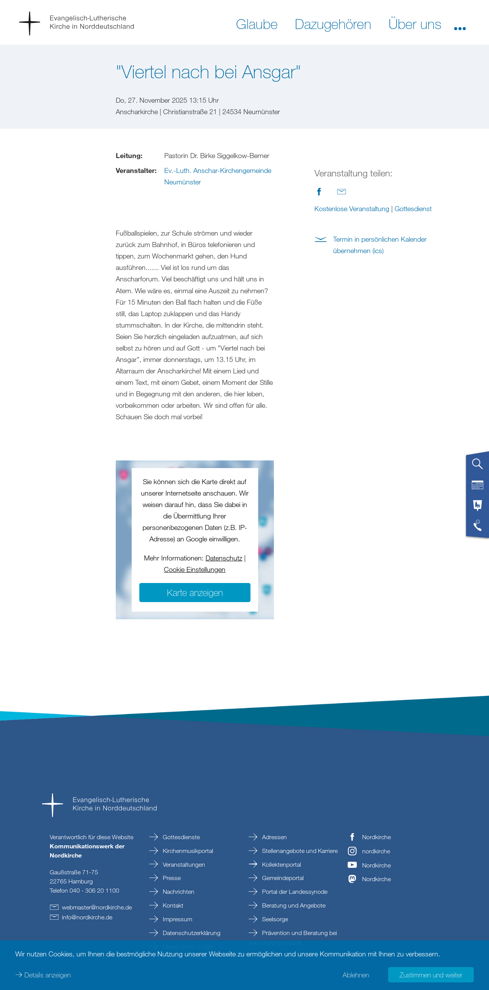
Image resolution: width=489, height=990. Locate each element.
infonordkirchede (87, 917)
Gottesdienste (180, 836)
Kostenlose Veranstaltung (351, 208)
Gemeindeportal (282, 877)
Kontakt (172, 905)
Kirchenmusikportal (187, 850)
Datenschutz (224, 558)
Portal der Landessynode (294, 891)
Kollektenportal (281, 864)
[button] (460, 23)
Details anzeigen (47, 975)
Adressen (274, 836)
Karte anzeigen (195, 592)
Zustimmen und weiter (431, 975)
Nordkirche (376, 836)
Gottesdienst (413, 208)
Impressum (176, 919)
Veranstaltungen (183, 864)
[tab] (477, 467)
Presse (171, 877)
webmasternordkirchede (97, 907)
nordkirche (376, 851)
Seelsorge (274, 919)
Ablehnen (356, 975)
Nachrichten (177, 891)
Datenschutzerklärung (190, 932)
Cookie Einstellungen (194, 569)
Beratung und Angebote (293, 905)
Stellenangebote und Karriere (299, 850)
